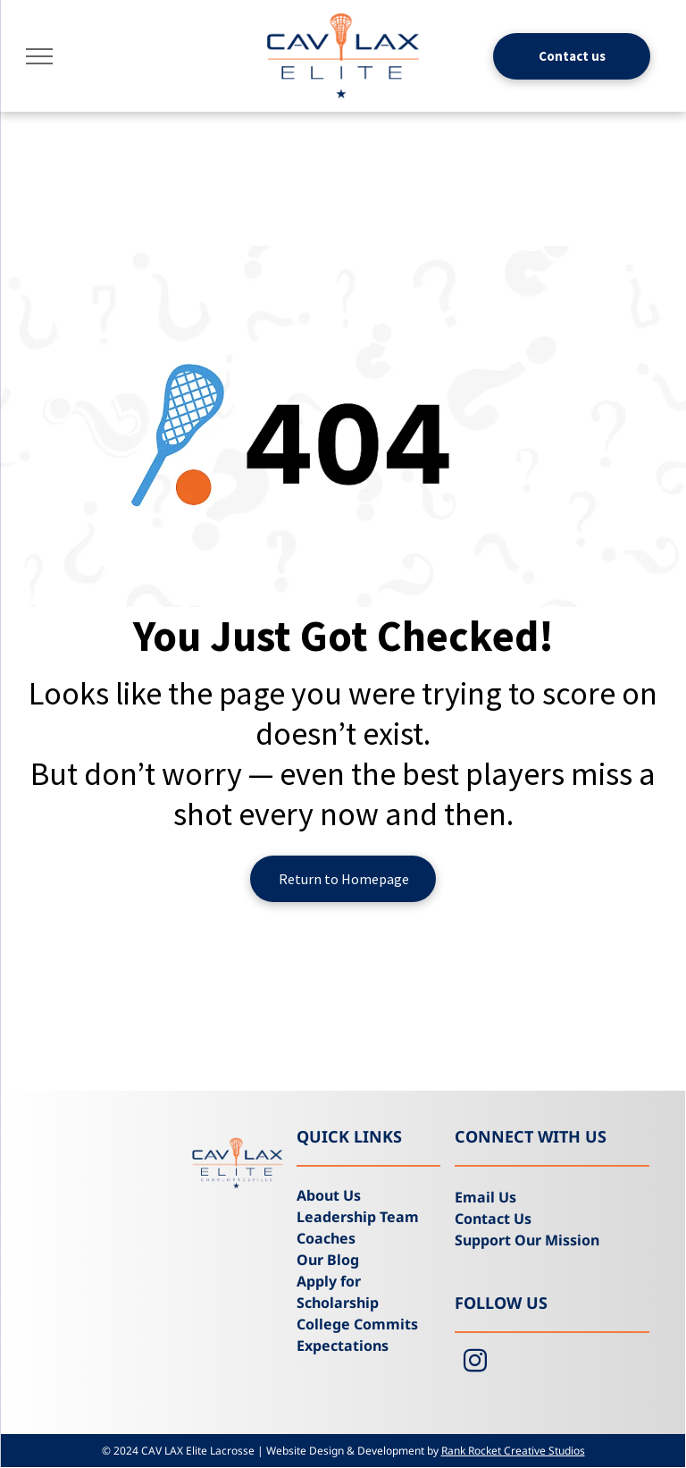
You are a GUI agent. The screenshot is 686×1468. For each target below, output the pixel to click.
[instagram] (474, 1363)
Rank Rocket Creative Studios (513, 1450)
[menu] (39, 56)
